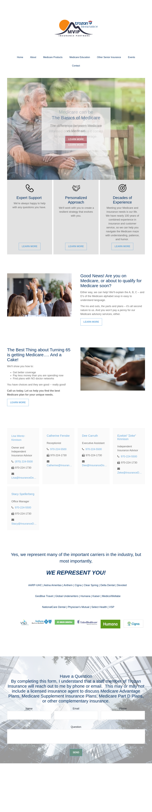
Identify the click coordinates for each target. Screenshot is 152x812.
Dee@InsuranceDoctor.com (94, 465)
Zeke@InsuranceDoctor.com (130, 472)
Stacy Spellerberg (22, 494)
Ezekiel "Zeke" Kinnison (126, 437)
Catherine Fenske (58, 435)
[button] (20, 57)
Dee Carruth (90, 435)
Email (76, 708)
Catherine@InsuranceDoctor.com (59, 465)
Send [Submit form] (76, 752)
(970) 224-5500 (24, 461)
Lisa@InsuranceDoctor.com (24, 477)
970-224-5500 (58, 449)
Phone (123, 708)
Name (29, 708)
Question (76, 726)
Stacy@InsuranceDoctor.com (24, 523)
